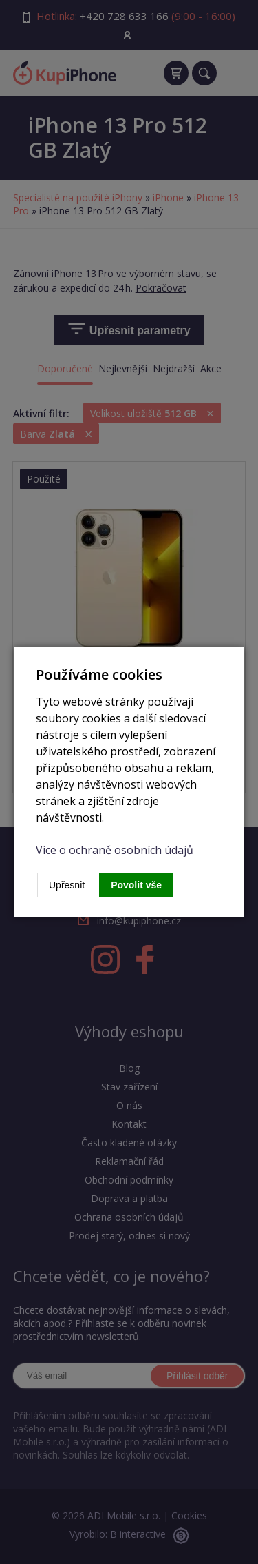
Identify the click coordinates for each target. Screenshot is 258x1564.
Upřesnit (67, 885)
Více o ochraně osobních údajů (114, 849)
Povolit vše (136, 885)
